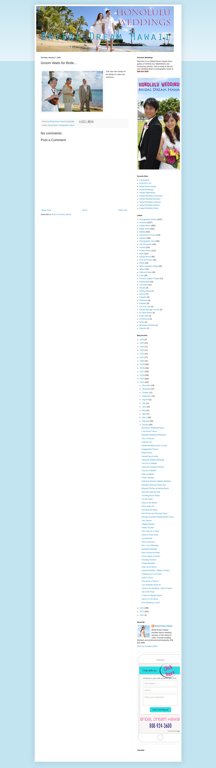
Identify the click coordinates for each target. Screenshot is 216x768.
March (145, 417)
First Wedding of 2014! (151, 603)
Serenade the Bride (149, 510)
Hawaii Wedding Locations (150, 202)
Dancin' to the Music (150, 599)
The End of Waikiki (149, 463)
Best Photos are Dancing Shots (154, 513)
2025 (142, 343)
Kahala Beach (53, 125)
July (144, 403)
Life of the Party (148, 592)
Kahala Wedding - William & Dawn (156, 570)
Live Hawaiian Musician (151, 585)
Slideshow (143, 300)
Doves (142, 322)
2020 (142, 361)
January (145, 425)
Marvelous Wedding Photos (153, 428)
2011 (142, 615)
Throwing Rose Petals (150, 496)
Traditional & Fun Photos (152, 574)
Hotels (142, 263)
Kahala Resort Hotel (150, 456)
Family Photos (145, 251)
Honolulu (143, 222)
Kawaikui (143, 297)
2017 (142, 372)
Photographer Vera (147, 241)
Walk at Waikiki (148, 474)
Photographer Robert (66, 125)
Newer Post (46, 210)
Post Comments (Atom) (61, 214)
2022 (142, 354)
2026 (142, 339)
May (144, 410)
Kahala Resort (145, 257)
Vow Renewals (145, 244)
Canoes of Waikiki (149, 470)
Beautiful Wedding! (149, 549)
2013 (142, 608)
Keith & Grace (147, 578)
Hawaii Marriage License (149, 310)
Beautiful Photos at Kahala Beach (155, 488)
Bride (141, 254)
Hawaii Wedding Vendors (149, 205)
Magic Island (144, 229)
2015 (142, 379)
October (145, 393)
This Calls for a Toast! (150, 531)
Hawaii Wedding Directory (150, 199)
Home (84, 210)
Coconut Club (145, 307)
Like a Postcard (148, 438)
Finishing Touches (149, 560)
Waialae (142, 238)
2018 (142, 368)
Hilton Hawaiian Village (148, 266)
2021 (142, 357)
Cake (141, 275)
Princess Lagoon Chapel (149, 278)
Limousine (143, 285)
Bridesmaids (144, 282)
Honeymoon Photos (147, 235)
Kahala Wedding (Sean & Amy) (154, 445)
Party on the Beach (149, 503)
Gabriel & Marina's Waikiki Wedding (156, 481)
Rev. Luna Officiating (150, 545)
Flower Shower (148, 528)
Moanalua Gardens (147, 325)
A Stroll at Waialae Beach (152, 595)
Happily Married (148, 524)
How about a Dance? (150, 581)
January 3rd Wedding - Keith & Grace (157, 588)
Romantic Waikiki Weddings (153, 460)
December (146, 385)
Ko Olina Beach (145, 313)
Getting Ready (145, 291)
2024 (142, 347)
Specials (142, 328)
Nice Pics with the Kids (151, 492)
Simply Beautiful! (148, 563)
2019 (142, 364)
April (144, 414)
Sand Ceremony (148, 542)
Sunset (142, 247)
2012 (142, 611)
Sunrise (142, 294)
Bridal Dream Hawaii (147, 186)
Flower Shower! (148, 478)
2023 (142, 350)
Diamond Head (145, 272)
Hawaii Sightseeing (147, 193)
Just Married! (147, 538)
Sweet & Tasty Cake (150, 535)
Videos (142, 269)
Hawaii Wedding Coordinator (151, 196)
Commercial (144, 319)
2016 (142, 375)
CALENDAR (144, 180)
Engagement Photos (150, 449)
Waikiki (142, 232)
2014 (142, 382)
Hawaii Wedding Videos (149, 208)
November (146, 389)
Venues (142, 288)
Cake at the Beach (149, 567)
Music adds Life (148, 506)
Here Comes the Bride (151, 553)
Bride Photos (147, 453)
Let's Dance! (147, 521)
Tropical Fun (147, 442)
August (145, 400)
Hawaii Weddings (146, 190)
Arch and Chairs (146, 260)
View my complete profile (147, 646)
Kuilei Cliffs (143, 316)
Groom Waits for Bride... (151, 556)
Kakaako (143, 303)
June (144, 407)
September (146, 396)
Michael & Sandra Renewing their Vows (158, 517)
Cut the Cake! (147, 499)
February (146, 421)
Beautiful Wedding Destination (154, 435)
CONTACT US (145, 183)
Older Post (122, 210)
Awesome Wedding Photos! (153, 467)
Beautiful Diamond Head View (154, 485)
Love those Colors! (149, 431)
